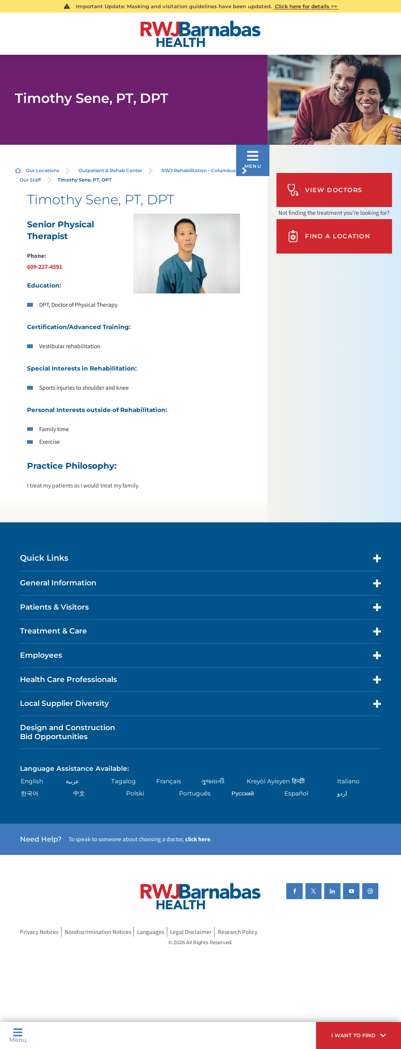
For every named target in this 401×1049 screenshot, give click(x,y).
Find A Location (328, 236)
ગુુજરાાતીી (212, 781)
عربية (72, 781)
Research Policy (237, 931)
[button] (358, 1035)
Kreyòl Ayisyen (268, 781)
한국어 (29, 793)
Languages (150, 931)
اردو (342, 793)
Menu (17, 1035)
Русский (242, 793)
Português (195, 793)
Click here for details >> (306, 6)
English (32, 781)
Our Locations (42, 170)
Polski (135, 793)
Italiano (348, 781)
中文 (79, 793)
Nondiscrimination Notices (98, 931)
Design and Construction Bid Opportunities (67, 732)
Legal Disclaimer (190, 931)
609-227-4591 (44, 267)
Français (168, 781)
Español (296, 793)
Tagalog (123, 781)
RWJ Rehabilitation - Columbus (198, 170)
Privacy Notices (39, 931)
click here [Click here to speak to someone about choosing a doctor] (197, 839)
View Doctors (325, 190)
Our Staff (30, 180)
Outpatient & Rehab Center (110, 170)
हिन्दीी (298, 781)
